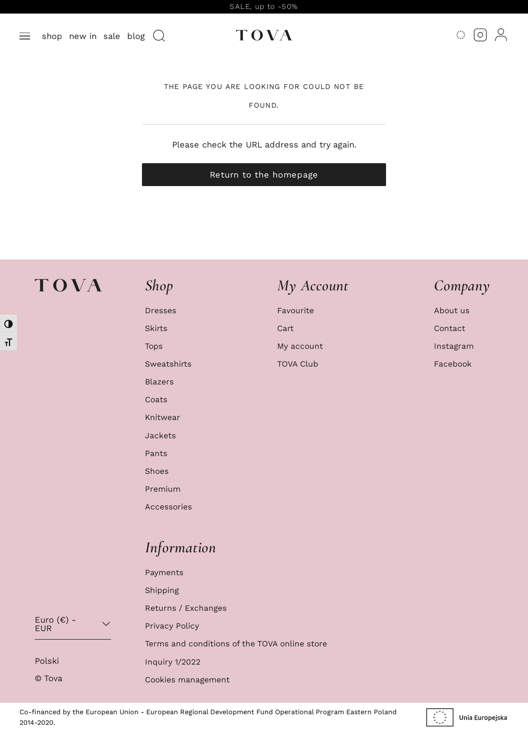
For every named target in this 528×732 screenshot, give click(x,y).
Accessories (168, 507)
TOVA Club (297, 364)
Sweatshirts (168, 364)
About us (452, 310)
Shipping (162, 590)
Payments (164, 572)
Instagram (454, 346)
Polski (47, 661)
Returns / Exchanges (186, 608)
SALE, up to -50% (264, 6)
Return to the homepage (264, 175)
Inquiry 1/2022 (172, 662)
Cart (285, 328)
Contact (449, 328)
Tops (154, 346)
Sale (111, 36)
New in (83, 36)
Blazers (159, 382)
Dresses (160, 310)
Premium (163, 489)
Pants (156, 453)
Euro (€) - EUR (55, 624)
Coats (156, 399)
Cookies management (187, 680)
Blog (136, 36)
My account (300, 346)
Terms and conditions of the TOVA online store (236, 644)
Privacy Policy (172, 626)
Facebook (453, 364)
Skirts (156, 328)
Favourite (295, 310)
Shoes (157, 471)
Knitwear (162, 417)
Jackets (160, 435)
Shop (52, 36)
